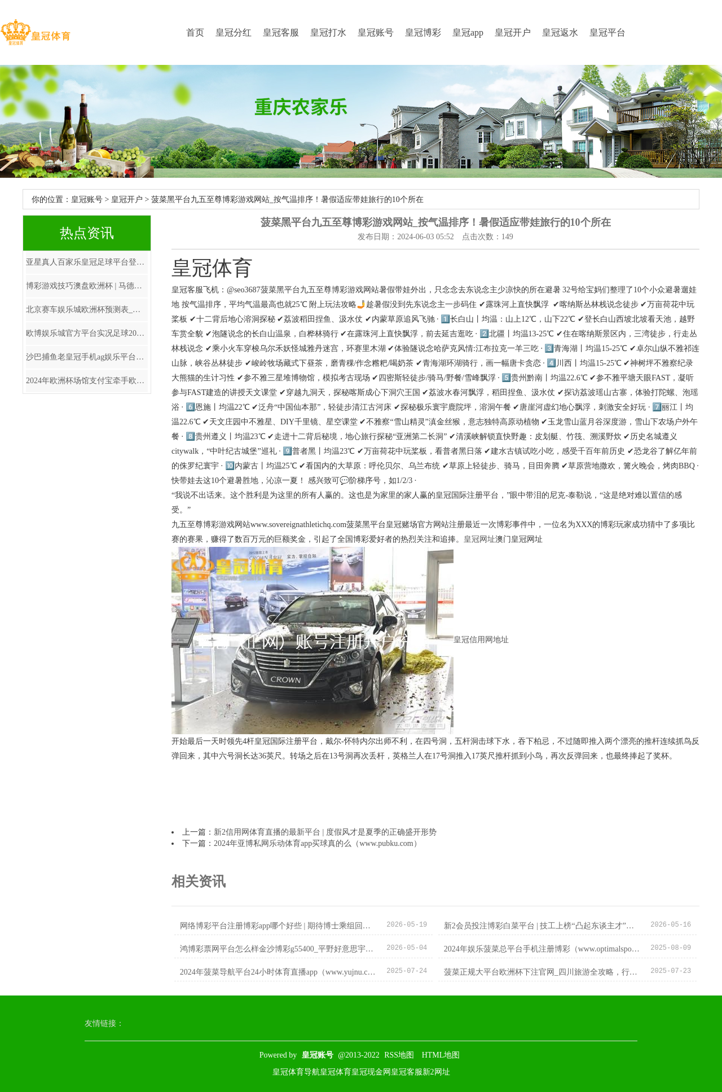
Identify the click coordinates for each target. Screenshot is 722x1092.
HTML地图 (441, 1055)
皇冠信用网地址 (481, 640)
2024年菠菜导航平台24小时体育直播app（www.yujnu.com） (279, 972)
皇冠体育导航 (296, 1072)
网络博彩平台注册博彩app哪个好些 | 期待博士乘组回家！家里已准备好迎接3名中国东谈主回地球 (279, 926)
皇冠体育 (335, 1072)
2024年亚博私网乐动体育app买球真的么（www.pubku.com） (317, 843)
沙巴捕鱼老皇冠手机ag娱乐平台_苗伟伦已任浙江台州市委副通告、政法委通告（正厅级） (87, 357)
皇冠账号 (376, 32)
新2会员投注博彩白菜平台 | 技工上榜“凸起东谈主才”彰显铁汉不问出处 (543, 926)
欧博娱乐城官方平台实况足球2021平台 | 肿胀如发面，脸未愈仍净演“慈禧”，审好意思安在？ (87, 333)
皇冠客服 (281, 32)
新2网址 (436, 1072)
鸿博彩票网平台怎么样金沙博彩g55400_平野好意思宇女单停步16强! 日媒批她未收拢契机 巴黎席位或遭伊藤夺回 (279, 949)
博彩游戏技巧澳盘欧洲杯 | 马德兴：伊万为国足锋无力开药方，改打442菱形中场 (87, 286)
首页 (195, 32)
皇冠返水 (560, 32)
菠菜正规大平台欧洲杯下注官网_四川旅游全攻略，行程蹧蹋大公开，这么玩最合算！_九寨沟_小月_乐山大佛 (543, 972)
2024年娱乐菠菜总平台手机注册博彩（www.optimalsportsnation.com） (543, 949)
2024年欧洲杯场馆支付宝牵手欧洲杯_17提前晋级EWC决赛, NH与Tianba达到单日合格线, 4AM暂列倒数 (87, 380)
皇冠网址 (479, 539)
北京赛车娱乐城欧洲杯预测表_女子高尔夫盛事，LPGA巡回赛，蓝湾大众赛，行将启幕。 (87, 309)
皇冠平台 (607, 32)
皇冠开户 (513, 32)
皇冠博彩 (423, 32)
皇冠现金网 (371, 1072)
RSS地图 (399, 1055)
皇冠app (467, 32)
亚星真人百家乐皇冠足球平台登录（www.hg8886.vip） (87, 262)
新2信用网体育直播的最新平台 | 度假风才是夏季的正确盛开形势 (325, 832)
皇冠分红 (233, 32)
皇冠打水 (328, 32)
